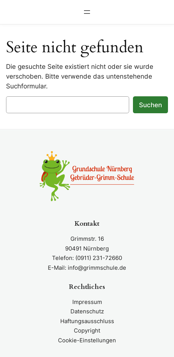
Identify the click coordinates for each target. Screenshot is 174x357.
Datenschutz (87, 311)
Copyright (87, 330)
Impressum (87, 301)
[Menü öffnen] (87, 12)
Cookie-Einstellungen (87, 340)
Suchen (150, 105)
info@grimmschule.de (97, 267)
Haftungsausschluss (87, 321)
